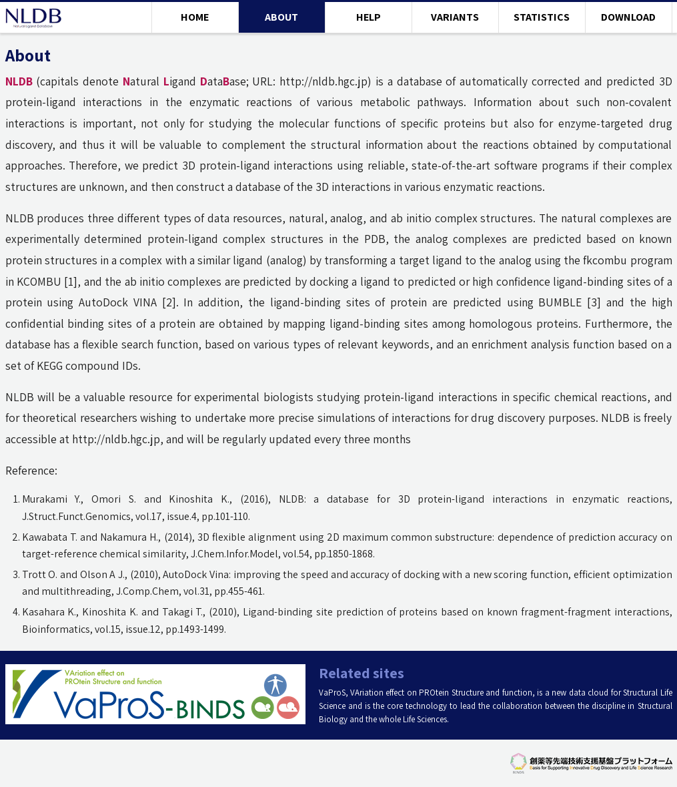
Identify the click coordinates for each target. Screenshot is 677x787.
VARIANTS (455, 17)
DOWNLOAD (628, 17)
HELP (368, 17)
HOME (195, 17)
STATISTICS (542, 17)
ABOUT (281, 17)
